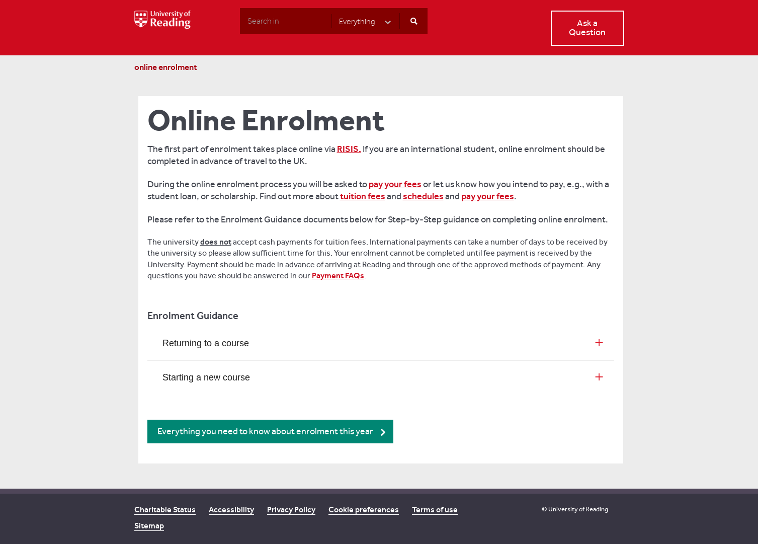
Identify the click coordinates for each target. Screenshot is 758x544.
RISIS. (349, 148)
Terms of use (435, 509)
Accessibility (231, 509)
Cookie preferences (363, 509)
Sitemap (149, 525)
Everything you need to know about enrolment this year (265, 431)
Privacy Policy (291, 509)
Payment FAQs (338, 275)
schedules (423, 196)
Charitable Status (165, 509)
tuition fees (362, 196)
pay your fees (395, 184)
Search (239, 20)
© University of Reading (575, 509)
